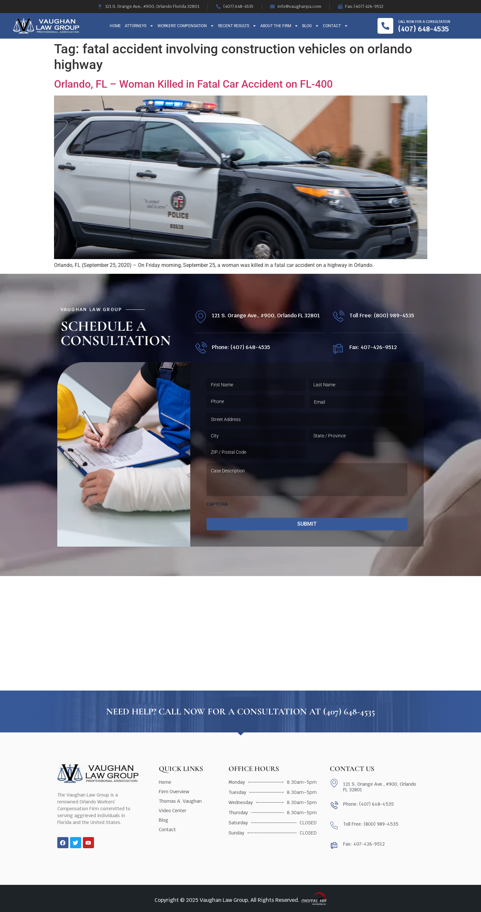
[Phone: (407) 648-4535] (200, 348)
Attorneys (139, 26)
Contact (335, 26)
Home (115, 26)
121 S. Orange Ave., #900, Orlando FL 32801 (266, 315)
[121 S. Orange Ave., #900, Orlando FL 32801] (200, 316)
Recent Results (237, 26)
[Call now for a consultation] (385, 26)
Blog (310, 26)
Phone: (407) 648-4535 (241, 347)
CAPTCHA (217, 504)
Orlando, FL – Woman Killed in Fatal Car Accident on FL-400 (193, 84)
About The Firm (279, 26)
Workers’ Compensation (185, 26)
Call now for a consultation (424, 22)
